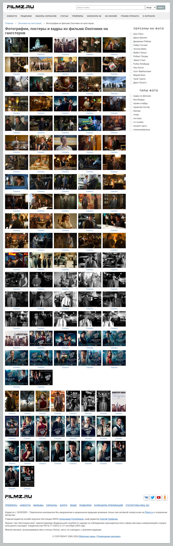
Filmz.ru (149, 512)
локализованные (141, 129)
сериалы (51, 505)
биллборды (139, 99)
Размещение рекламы (109, 536)
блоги (63, 505)
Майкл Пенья (140, 53)
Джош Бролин (140, 38)
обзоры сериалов (46, 16)
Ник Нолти (138, 68)
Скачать (16, 54)
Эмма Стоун (139, 60)
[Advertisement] (150, 178)
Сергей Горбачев (109, 519)
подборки (85, 505)
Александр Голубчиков (71, 519)
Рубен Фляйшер (141, 64)
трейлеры (77, 16)
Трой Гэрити (139, 79)
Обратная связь (87, 536)
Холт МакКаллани (142, 71)
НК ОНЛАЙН (111, 16)
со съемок (138, 122)
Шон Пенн (138, 34)
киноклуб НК (94, 16)
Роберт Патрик (140, 56)
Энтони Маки (139, 49)
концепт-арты (140, 126)
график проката (130, 16)
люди (73, 505)
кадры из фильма (142, 96)
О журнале (149, 16)
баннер (136, 111)
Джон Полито (139, 82)
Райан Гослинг (140, 45)
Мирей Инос (139, 75)
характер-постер (141, 107)
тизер (136, 114)
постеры (137, 118)
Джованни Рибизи (142, 41)
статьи (64, 16)
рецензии (26, 16)
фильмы (38, 505)
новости (12, 16)
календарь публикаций (108, 505)
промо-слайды (140, 103)
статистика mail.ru (137, 505)
